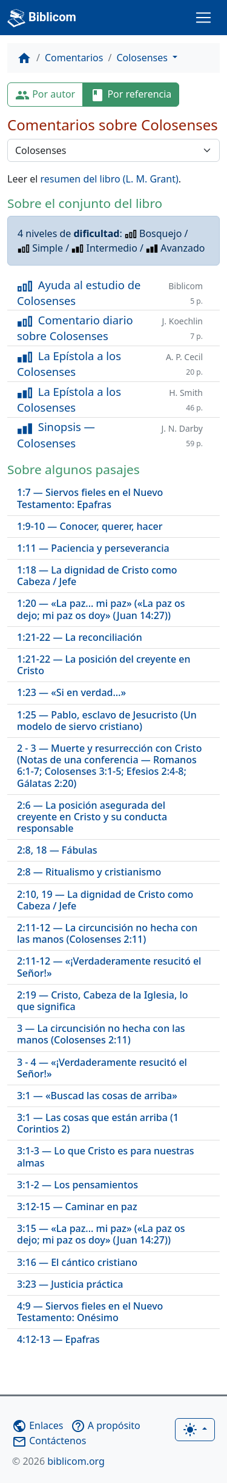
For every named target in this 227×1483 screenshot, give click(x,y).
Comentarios (74, 57)
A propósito (105, 1425)
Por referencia (130, 94)
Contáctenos (49, 1440)
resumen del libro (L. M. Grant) (110, 179)
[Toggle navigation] (203, 17)
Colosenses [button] (143, 57)
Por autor (45, 94)
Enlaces (37, 1425)
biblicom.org (58, 1461)
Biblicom (41, 18)
